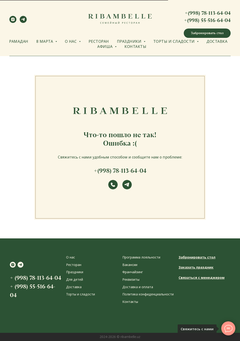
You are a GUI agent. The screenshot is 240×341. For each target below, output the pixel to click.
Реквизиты (130, 279)
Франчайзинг (132, 272)
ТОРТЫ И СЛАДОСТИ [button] (174, 41)
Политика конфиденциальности (148, 294)
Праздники (74, 272)
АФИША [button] (105, 46)
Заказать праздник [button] (196, 267)
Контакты (130, 301)
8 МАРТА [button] (45, 41)
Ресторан (73, 264)
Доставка (74, 287)
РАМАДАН (18, 41)
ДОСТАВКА (216, 41)
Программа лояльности (141, 257)
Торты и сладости (80, 294)
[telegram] (23, 22)
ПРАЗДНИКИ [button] (129, 41)
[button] (207, 33)
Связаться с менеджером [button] (202, 277)
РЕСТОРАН (99, 41)
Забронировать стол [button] (197, 257)
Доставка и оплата (137, 287)
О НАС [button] (71, 41)
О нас (70, 257)
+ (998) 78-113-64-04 (35, 278)
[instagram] (12, 22)
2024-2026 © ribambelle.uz (120, 336)
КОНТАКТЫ (135, 46)
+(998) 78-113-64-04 (208, 13)
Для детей (74, 279)
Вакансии (129, 264)
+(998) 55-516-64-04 (207, 20)
